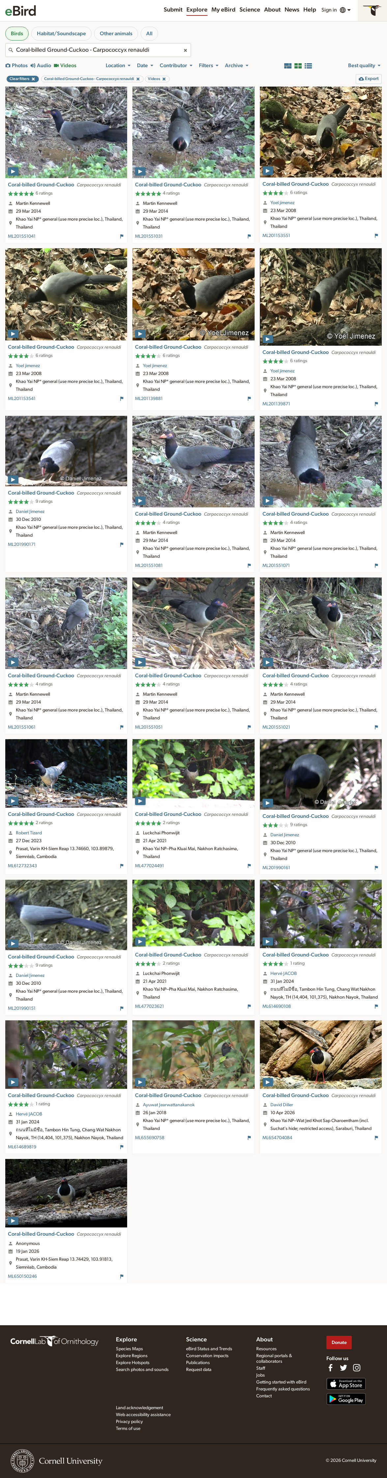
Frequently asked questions (283, 1389)
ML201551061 (22, 727)
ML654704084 (277, 1138)
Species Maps (129, 1349)
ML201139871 (276, 404)
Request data (198, 1369)
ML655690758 (149, 1138)
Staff (260, 1368)
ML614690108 (277, 1006)
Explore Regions (132, 1356)
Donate (339, 1342)
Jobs (260, 1375)
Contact (264, 1396)
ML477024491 (149, 866)
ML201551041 (22, 236)
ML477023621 (149, 1006)
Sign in (329, 10)
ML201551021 (276, 727)
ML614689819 (22, 1147)
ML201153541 (22, 398)
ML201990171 (22, 544)
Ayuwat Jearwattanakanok (169, 1105)
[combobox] (98, 50)
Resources (266, 1349)
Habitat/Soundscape (61, 33)
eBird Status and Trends (209, 1349)
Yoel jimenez (282, 203)
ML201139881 (149, 398)
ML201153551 (276, 235)
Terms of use (128, 1428)
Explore (196, 10)
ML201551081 (149, 565)
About (272, 10)
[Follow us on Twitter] (343, 1368)
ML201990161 (276, 868)
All (149, 33)
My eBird (223, 10)
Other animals (116, 33)
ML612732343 (22, 866)
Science (249, 10)
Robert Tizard (29, 833)
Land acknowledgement (139, 1408)
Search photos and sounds (142, 1369)
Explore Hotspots (133, 1362)
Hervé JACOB (283, 973)
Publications (198, 1362)
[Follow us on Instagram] (357, 1368)
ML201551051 (149, 727)
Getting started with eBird (281, 1382)
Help (309, 10)
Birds (17, 33)
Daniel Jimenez (30, 511)
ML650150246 (22, 1276)
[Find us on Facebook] (330, 1368)
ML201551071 (276, 565)
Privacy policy (129, 1421)
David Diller (281, 1105)
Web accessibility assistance (143, 1414)
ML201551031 (149, 236)
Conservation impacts (207, 1356)
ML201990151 (22, 1008)
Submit (173, 10)
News (292, 10)
